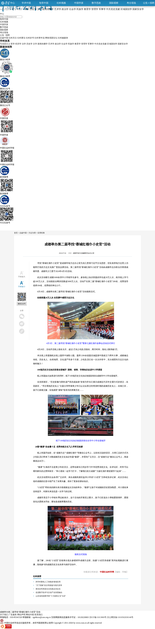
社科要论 (21, 38)
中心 (12, 3)
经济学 (18, 44)
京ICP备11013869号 (98, 617)
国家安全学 (123, 44)
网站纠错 (30, 614)
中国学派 (78, 3)
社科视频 (61, 3)
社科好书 (30, 38)
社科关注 (13, 38)
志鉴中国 (4, 38)
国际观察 (113, 3)
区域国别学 (112, 44)
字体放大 (21, 277)
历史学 (29, 44)
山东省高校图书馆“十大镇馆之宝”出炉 (51, 596)
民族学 (71, 44)
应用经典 (41, 233)
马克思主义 (5, 44)
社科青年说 (40, 38)
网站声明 (21, 614)
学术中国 (26, 3)
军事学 (91, 44)
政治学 (58, 44)
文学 (35, 44)
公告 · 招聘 (5, 35)
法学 (24, 44)
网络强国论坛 (51, 38)
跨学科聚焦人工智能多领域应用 (48, 582)
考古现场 (131, 3)
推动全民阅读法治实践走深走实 (48, 589)
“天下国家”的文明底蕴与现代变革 (49, 585)
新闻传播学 (43, 44)
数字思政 (96, 3)
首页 (16, 233)
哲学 (13, 44)
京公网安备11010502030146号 (120, 617)
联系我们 (39, 614)
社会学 (64, 44)
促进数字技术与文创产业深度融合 (49, 592)
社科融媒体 (63, 38)
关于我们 (4, 614)
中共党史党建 (100, 44)
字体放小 (21, 287)
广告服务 (13, 614)
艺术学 (51, 44)
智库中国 (43, 3)
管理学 (84, 44)
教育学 (78, 44)
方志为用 (32, 233)
